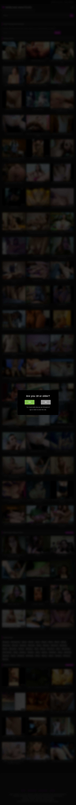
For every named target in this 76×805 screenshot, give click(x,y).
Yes (29, 402)
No (46, 402)
